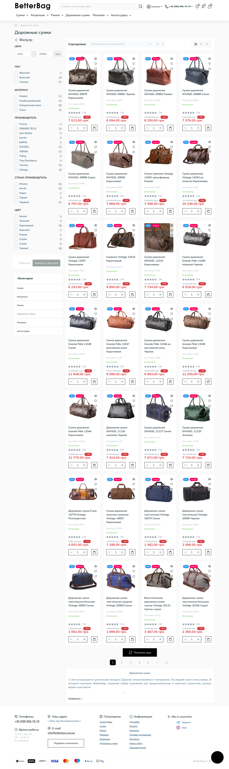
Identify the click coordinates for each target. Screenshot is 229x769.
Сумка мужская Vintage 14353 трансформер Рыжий (158, 177)
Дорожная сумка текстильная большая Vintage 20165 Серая (195, 601)
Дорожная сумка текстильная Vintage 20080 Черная (194, 514)
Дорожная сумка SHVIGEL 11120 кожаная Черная (116, 431)
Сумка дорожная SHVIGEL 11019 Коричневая (154, 260)
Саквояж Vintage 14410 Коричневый (120, 258)
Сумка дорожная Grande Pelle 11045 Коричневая (193, 344)
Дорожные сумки (78, 15)
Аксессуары (121, 15)
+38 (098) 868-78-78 (27, 721)
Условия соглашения (140, 734)
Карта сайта (136, 743)
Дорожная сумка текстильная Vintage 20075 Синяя (156, 514)
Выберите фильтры (46, 263)
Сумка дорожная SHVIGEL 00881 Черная (120, 92)
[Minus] (71, 128)
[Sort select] (121, 44)
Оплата (133, 726)
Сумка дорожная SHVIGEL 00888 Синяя (195, 92)
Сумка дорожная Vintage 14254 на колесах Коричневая (195, 177)
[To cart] (94, 128)
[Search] (140, 6)
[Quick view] (95, 58)
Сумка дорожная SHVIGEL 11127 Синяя (157, 429)
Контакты (135, 739)
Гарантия (134, 730)
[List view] (201, 44)
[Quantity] (77, 128)
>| (166, 662)
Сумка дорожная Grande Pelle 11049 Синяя (79, 344)
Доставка (135, 721)
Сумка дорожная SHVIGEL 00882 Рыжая (158, 92)
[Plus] (84, 128)
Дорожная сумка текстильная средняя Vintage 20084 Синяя (119, 601)
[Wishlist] (95, 63)
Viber (181, 728)
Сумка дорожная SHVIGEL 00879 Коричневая (78, 94)
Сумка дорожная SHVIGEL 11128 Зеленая (192, 431)
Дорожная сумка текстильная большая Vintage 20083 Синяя (81, 601)
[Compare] (95, 68)
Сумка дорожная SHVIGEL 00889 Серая (81, 175)
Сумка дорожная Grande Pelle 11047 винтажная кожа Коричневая (117, 346)
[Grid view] (196, 44)
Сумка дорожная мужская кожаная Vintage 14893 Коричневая (117, 516)
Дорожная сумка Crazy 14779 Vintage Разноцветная (82, 514)
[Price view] (207, 44)
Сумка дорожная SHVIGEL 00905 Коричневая (116, 177)
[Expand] (58, 330)
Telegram (183, 722)
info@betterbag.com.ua (61, 732)
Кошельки (39, 15)
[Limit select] (159, 44)
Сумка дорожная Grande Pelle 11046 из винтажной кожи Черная (157, 346)
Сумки (22, 15)
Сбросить (24, 263)
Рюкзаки (100, 15)
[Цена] (23, 54)
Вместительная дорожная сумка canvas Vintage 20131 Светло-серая (157, 603)
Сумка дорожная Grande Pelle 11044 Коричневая (79, 431)
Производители (138, 747)
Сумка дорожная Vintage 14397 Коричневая (78, 260)
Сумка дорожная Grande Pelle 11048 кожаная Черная (193, 260)
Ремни (57, 15)
